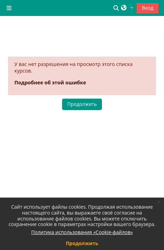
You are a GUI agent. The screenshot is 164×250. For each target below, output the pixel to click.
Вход (147, 8)
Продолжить (82, 104)
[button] (117, 7)
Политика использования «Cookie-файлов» (82, 232)
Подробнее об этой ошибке (50, 82)
